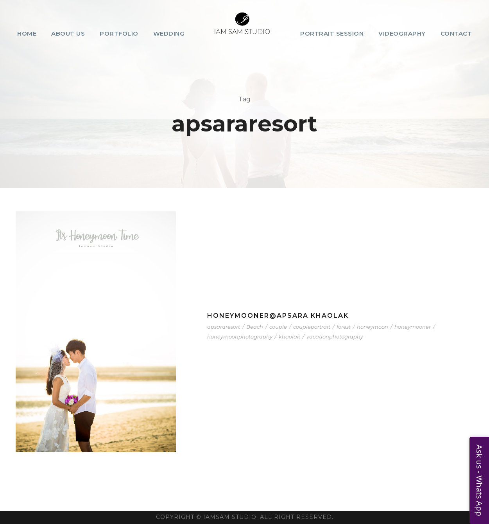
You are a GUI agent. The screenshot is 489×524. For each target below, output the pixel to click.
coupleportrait (311, 327)
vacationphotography (334, 336)
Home (26, 33)
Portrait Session (332, 33)
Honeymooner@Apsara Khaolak (278, 315)
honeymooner (412, 327)
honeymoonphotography (239, 336)
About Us (68, 33)
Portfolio (119, 33)
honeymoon (372, 327)
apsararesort (223, 327)
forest (344, 327)
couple (278, 327)
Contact (456, 33)
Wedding (169, 33)
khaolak (289, 336)
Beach (254, 327)
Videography (402, 33)
